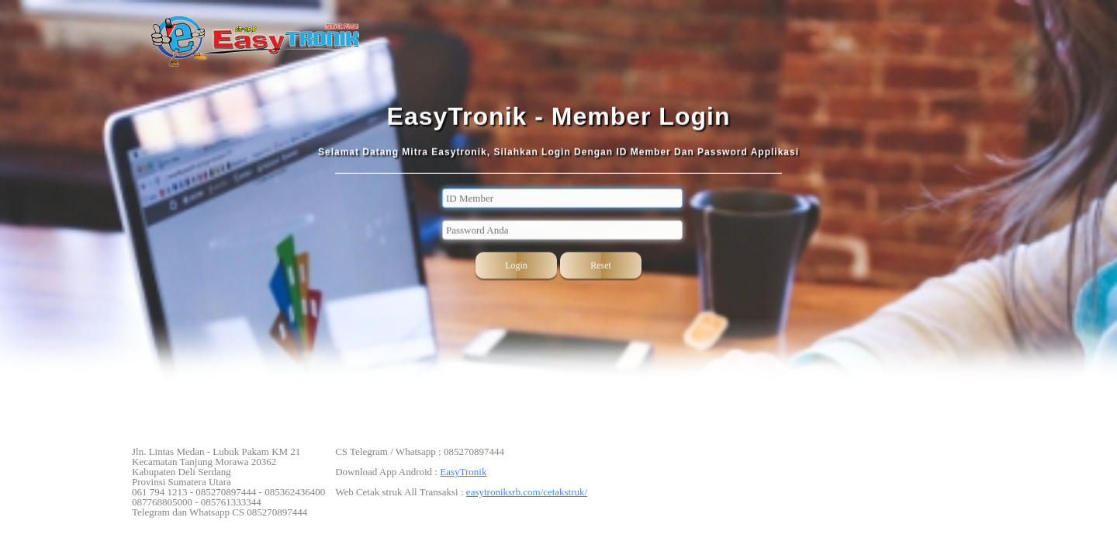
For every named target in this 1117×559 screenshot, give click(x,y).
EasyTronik (463, 471)
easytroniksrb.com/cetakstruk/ (526, 492)
